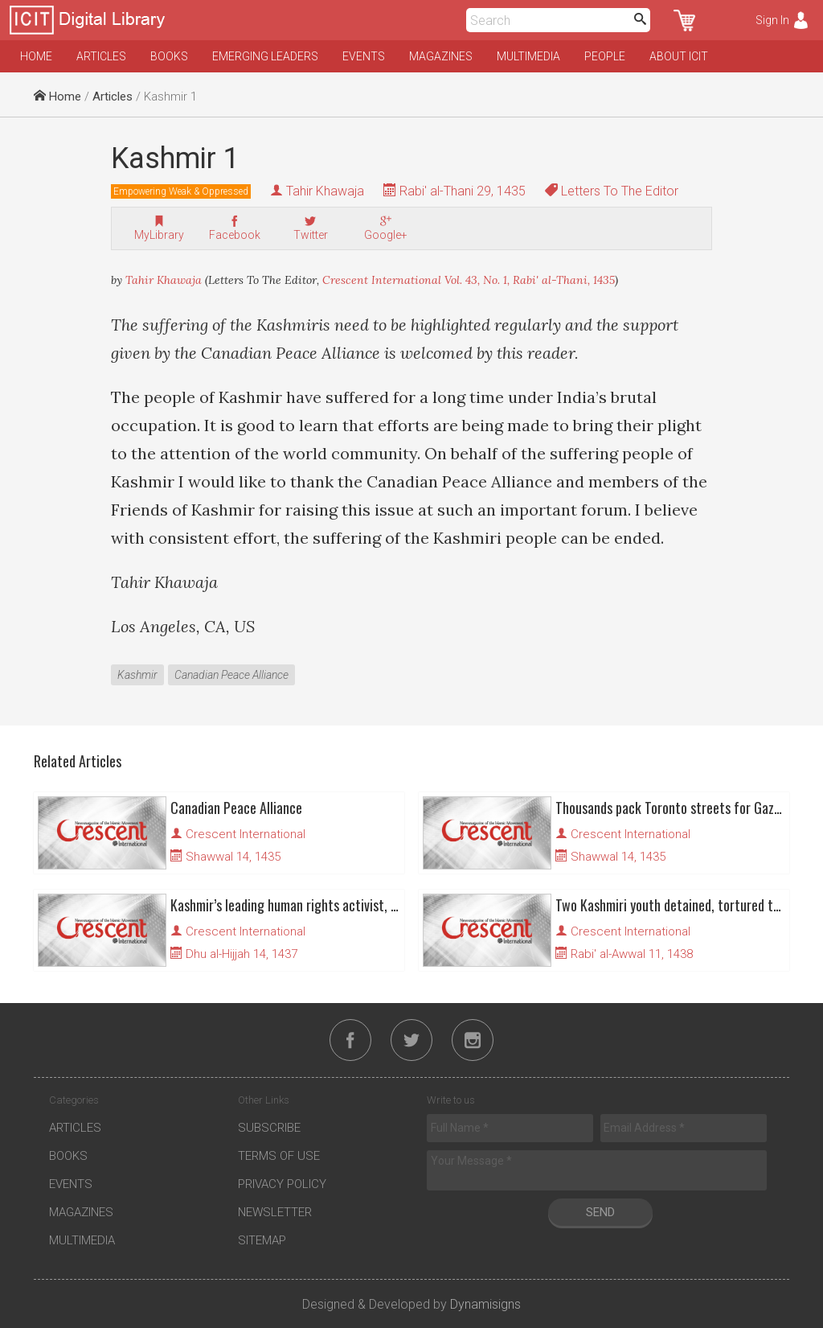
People (604, 56)
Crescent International (245, 834)
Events (363, 56)
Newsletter (275, 1212)
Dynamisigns (485, 1304)
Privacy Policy (282, 1184)
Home (36, 56)
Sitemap (262, 1240)
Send (600, 1212)
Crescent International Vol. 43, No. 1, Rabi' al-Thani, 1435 (468, 280)
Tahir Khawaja (325, 191)
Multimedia (528, 56)
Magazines (441, 56)
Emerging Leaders (265, 56)
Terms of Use (279, 1156)
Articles (101, 56)
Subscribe (269, 1127)
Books (169, 56)
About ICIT (678, 56)
